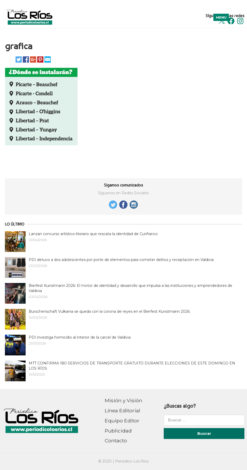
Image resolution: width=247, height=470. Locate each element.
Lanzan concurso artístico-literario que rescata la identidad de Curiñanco (93, 234)
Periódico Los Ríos (131, 461)
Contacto (116, 440)
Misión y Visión (123, 400)
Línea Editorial (122, 410)
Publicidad (118, 431)
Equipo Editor (122, 420)
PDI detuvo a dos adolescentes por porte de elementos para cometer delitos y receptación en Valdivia (121, 259)
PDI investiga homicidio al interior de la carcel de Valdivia (80, 337)
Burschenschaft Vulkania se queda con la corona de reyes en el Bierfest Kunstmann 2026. (109, 311)
